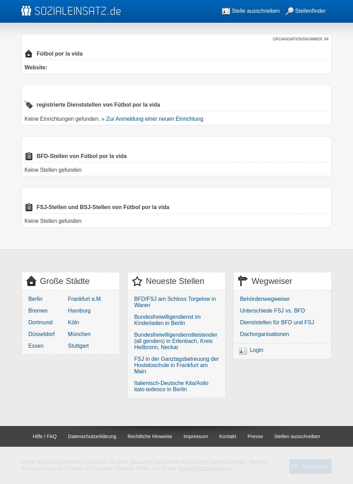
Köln (73, 322)
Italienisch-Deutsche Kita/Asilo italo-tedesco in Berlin (171, 386)
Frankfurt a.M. (85, 299)
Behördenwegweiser (265, 299)
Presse (255, 436)
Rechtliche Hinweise (150, 436)
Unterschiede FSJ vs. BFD (272, 311)
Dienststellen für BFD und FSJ (277, 322)
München (79, 334)
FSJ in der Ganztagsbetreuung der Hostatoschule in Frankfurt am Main (176, 365)
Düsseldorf (41, 334)
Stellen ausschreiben (297, 436)
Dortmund (40, 322)
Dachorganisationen (264, 334)
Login (256, 350)
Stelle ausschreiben (251, 11)
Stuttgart (78, 346)
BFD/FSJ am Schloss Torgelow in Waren (175, 302)
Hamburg (79, 311)
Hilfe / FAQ (45, 436)
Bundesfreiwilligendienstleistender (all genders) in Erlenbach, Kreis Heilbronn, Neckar (175, 341)
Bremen (38, 311)
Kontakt (227, 436)
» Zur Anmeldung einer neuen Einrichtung (152, 119)
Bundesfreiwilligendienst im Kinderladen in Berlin (167, 320)
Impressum (195, 436)
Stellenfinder (305, 11)
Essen (35, 346)
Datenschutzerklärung (92, 436)
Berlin (35, 299)
